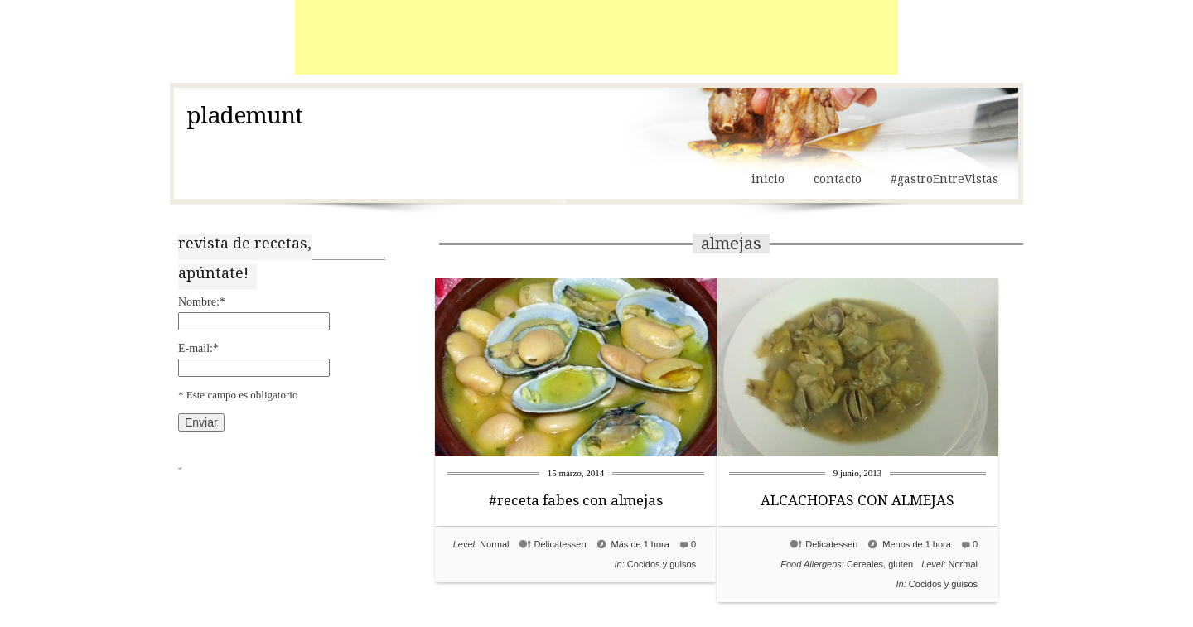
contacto (838, 179)
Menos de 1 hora (916, 544)
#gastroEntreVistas (944, 179)
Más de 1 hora (640, 544)
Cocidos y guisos (661, 564)
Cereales (865, 564)
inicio (768, 179)
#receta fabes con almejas (576, 500)
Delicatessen (560, 544)
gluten (900, 564)
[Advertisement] (596, 37)
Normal (494, 544)
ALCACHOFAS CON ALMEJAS (857, 500)
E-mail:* (198, 348)
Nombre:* (201, 302)
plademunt (244, 116)
